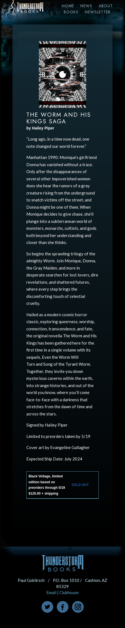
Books (71, 12)
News (86, 6)
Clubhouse (69, 592)
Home (68, 6)
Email (51, 592)
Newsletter (98, 12)
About (106, 6)
